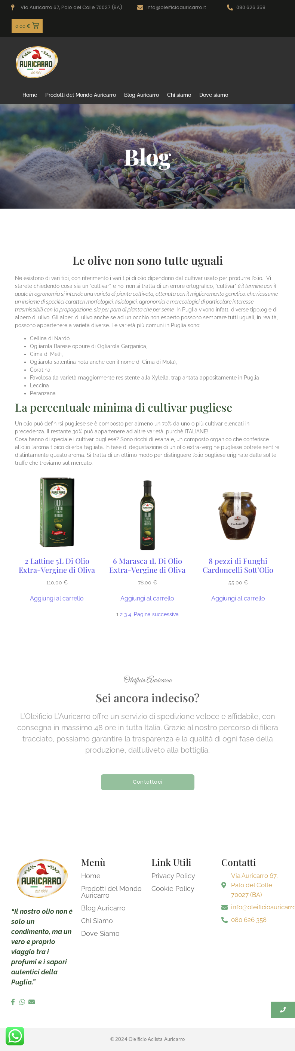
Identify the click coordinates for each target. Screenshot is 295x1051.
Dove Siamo (100, 933)
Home (29, 95)
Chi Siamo (97, 921)
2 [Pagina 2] (121, 614)
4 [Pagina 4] (129, 614)
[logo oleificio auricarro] (37, 62)
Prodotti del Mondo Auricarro (80, 95)
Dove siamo (213, 95)
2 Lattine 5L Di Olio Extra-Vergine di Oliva (57, 565)
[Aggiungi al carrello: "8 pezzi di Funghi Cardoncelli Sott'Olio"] (238, 598)
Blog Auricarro (141, 95)
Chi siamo (179, 95)
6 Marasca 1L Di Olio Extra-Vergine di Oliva (147, 565)
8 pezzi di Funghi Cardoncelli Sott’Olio (238, 565)
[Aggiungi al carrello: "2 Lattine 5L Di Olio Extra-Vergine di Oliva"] (57, 598)
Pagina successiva (156, 614)
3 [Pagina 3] (125, 614)
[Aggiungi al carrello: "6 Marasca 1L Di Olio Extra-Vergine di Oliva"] (147, 598)
